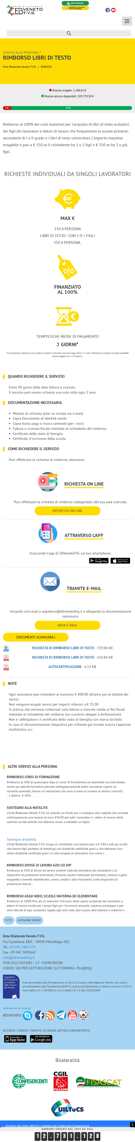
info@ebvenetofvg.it (19, 957)
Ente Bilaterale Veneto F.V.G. (19, 67)
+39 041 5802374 (21, 947)
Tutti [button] (8, 920)
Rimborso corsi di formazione (33, 777)
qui (30, 729)
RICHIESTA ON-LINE (68, 510)
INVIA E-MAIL (67, 625)
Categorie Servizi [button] (29, 920)
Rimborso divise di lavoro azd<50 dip (39, 865)
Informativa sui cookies (17, 1008)
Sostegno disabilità (21, 839)
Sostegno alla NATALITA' (27, 808)
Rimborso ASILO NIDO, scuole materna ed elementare (52, 896)
